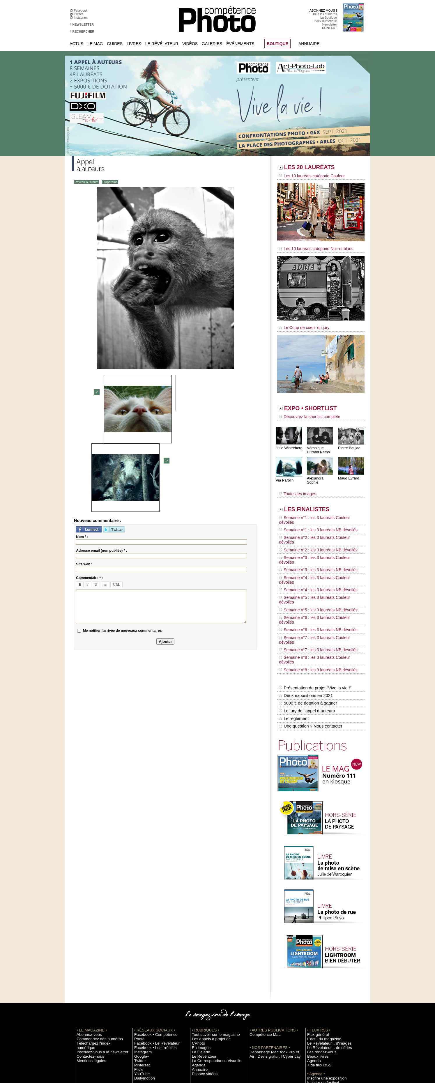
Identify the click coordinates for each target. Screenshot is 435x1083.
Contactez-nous (87, 963)
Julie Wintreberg (288, 442)
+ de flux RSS (316, 976)
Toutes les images (295, 485)
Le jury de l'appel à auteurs (306, 625)
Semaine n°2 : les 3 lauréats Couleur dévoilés (316, 519)
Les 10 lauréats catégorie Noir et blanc (311, 247)
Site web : (84, 463)
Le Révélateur (161, 43)
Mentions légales (88, 967)
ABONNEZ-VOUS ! (323, 10)
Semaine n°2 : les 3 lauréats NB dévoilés (313, 525)
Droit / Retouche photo (322, 1028)
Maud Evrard (348, 472)
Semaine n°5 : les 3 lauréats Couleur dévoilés (316, 552)
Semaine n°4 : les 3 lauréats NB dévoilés (313, 547)
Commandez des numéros (95, 950)
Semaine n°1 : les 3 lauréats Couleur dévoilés (316, 508)
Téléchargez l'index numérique (98, 954)
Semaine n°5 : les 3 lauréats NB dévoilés (313, 558)
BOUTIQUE (277, 43)
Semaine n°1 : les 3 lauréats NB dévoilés (313, 514)
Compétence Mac (262, 945)
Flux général (315, 945)
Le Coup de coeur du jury (301, 324)
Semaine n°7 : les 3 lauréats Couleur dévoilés (316, 574)
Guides (115, 43)
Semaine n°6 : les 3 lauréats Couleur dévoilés (316, 563)
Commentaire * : (89, 477)
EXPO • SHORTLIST (320, 403)
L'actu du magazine (320, 950)
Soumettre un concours (323, 998)
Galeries (212, 43)
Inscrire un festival (319, 993)
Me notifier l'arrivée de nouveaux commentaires (122, 529)
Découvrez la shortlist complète (305, 412)
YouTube (140, 980)
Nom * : (82, 435)
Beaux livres (315, 967)
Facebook (81, 10)
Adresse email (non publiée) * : (101, 449)
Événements (240, 43)
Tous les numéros (324, 14)
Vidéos (190, 43)
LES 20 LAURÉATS (318, 168)
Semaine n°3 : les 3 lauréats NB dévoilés (313, 536)
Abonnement (316, 1020)
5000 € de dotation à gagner (307, 619)
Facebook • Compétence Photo (155, 945)
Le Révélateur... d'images (324, 954)
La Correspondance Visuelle (211, 967)
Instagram (81, 17)
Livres (134, 43)
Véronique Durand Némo (318, 444)
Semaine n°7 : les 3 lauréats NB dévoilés (313, 580)
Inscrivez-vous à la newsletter (97, 958)
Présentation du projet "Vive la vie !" (314, 607)
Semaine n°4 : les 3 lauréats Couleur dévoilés (316, 541)
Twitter (79, 14)
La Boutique (328, 17)
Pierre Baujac (348, 442)
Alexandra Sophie (321, 472)
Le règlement (293, 631)
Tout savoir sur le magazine (211, 945)
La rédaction (315, 1024)
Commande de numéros (323, 1015)
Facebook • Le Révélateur (152, 950)
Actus (76, 43)
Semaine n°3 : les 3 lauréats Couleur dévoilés (316, 530)
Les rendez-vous (318, 963)
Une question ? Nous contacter (309, 638)
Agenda (197, 972)
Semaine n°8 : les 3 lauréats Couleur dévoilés (316, 585)
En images (199, 954)
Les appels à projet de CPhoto (213, 950)
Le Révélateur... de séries (324, 958)
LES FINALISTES (315, 500)
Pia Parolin (284, 475)
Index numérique (325, 21)
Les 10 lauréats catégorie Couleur (307, 176)
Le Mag (95, 43)
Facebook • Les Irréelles (151, 954)
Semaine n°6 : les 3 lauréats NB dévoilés (313, 569)
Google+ (140, 963)
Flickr (138, 976)
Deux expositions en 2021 (305, 613)
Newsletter (329, 24)
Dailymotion (142, 985)
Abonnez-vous (86, 945)
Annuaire (308, 43)
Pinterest (140, 972)
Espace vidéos (202, 980)
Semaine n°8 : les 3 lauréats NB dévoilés (313, 591)
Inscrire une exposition (322, 989)
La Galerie (199, 958)
